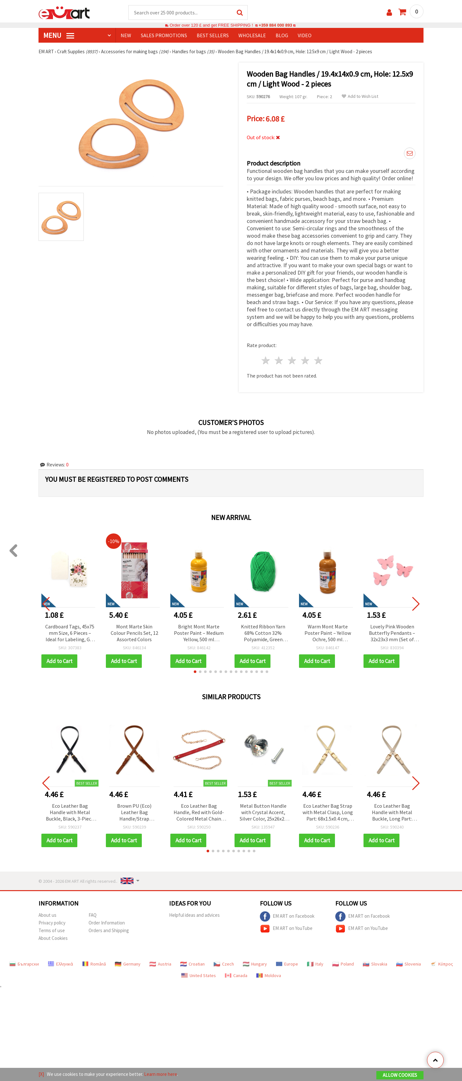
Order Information (107, 923)
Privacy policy (51, 923)
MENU (58, 35)
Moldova (268, 975)
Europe (287, 964)
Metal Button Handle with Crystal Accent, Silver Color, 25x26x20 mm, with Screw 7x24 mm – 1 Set (263, 813)
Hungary (255, 964)
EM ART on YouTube (286, 929)
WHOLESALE (252, 35)
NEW (126, 35)
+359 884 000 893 (275, 25)
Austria (160, 964)
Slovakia (375, 964)
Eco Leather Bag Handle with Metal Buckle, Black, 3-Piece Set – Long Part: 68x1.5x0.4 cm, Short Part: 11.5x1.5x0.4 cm (70, 813)
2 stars (279, 360)
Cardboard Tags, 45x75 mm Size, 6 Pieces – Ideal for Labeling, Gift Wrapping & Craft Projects (69, 633)
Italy (315, 964)
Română (94, 964)
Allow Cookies (400, 1075)
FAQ (93, 915)
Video (305, 35)
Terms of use (51, 930)
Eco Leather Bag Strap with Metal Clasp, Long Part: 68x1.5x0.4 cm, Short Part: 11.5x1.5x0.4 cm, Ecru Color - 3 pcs (328, 813)
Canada (236, 975)
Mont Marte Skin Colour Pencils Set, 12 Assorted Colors (134, 633)
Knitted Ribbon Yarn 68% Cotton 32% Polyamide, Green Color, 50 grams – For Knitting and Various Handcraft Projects (263, 633)
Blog (282, 35)
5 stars (318, 360)
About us (47, 915)
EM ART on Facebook (287, 916)
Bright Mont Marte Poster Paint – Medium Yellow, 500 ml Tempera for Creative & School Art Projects (199, 633)
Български (24, 964)
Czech (224, 964)
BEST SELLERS (213, 35)
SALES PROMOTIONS (164, 35)
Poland (343, 964)
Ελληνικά (60, 964)
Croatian (192, 964)
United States (198, 975)
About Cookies (53, 938)
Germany (128, 964)
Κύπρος (441, 964)
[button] (195, 671)
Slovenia (408, 964)
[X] (41, 1074)
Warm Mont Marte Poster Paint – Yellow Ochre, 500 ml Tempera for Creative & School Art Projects (327, 633)
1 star (266, 360)
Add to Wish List (360, 96)
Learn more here (160, 1074)
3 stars (292, 360)
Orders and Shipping (109, 930)
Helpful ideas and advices (194, 915)
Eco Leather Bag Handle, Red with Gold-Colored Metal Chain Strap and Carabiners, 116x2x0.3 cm (199, 813)
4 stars (305, 360)
